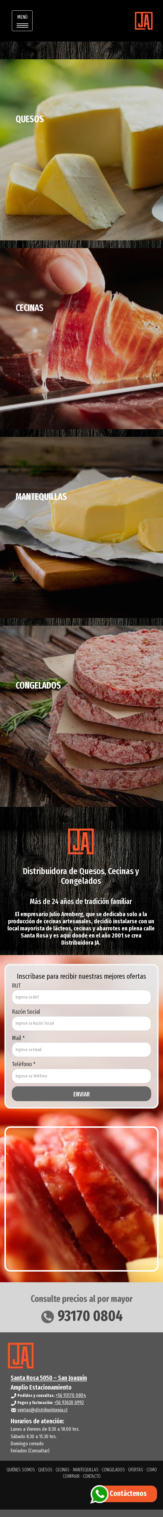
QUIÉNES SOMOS (21, 1470)
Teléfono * (23, 1064)
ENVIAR (81, 1094)
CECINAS (63, 1470)
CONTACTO (92, 1476)
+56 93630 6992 (69, 1402)
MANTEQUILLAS (86, 1470)
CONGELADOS (113, 1470)
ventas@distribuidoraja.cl (42, 1410)
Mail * (18, 1038)
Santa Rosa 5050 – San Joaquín (49, 1378)
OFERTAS (135, 1470)
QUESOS (45, 1470)
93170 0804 (81, 1316)
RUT (16, 985)
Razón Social (26, 1011)
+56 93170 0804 (71, 1395)
